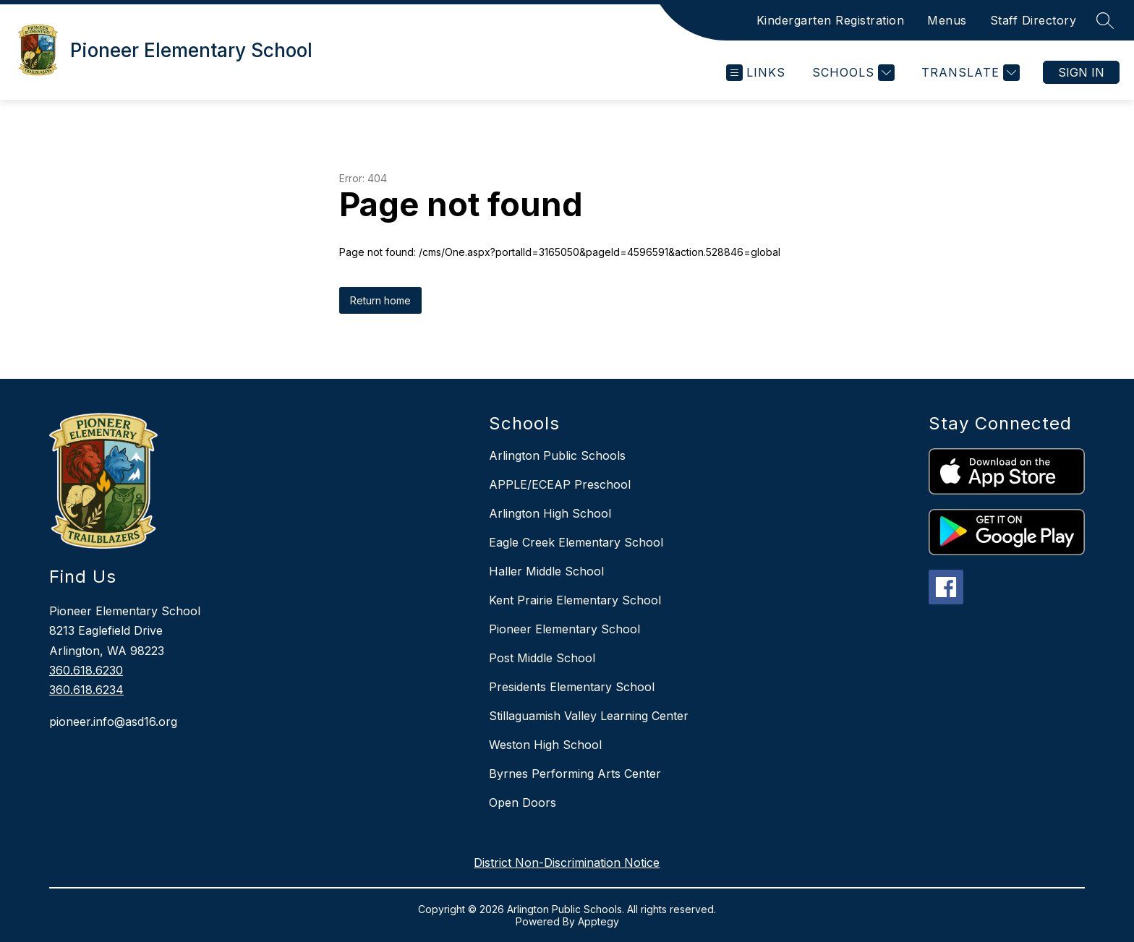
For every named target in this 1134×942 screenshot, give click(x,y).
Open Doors (522, 802)
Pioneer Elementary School (564, 629)
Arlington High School (550, 513)
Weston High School (545, 744)
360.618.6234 (86, 689)
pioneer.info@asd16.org (113, 721)
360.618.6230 (86, 670)
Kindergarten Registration (830, 20)
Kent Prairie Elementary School (575, 600)
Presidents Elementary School (572, 687)
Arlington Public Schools (557, 455)
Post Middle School (542, 658)
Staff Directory (1033, 20)
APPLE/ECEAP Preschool (560, 484)
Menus (947, 20)
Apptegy (598, 921)
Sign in (1081, 72)
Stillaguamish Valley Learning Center (588, 715)
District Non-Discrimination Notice (567, 862)
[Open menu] (755, 73)
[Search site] (1105, 20)
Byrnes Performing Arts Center (575, 773)
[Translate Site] (969, 73)
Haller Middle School (546, 571)
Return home (380, 300)
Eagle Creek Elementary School (576, 542)
